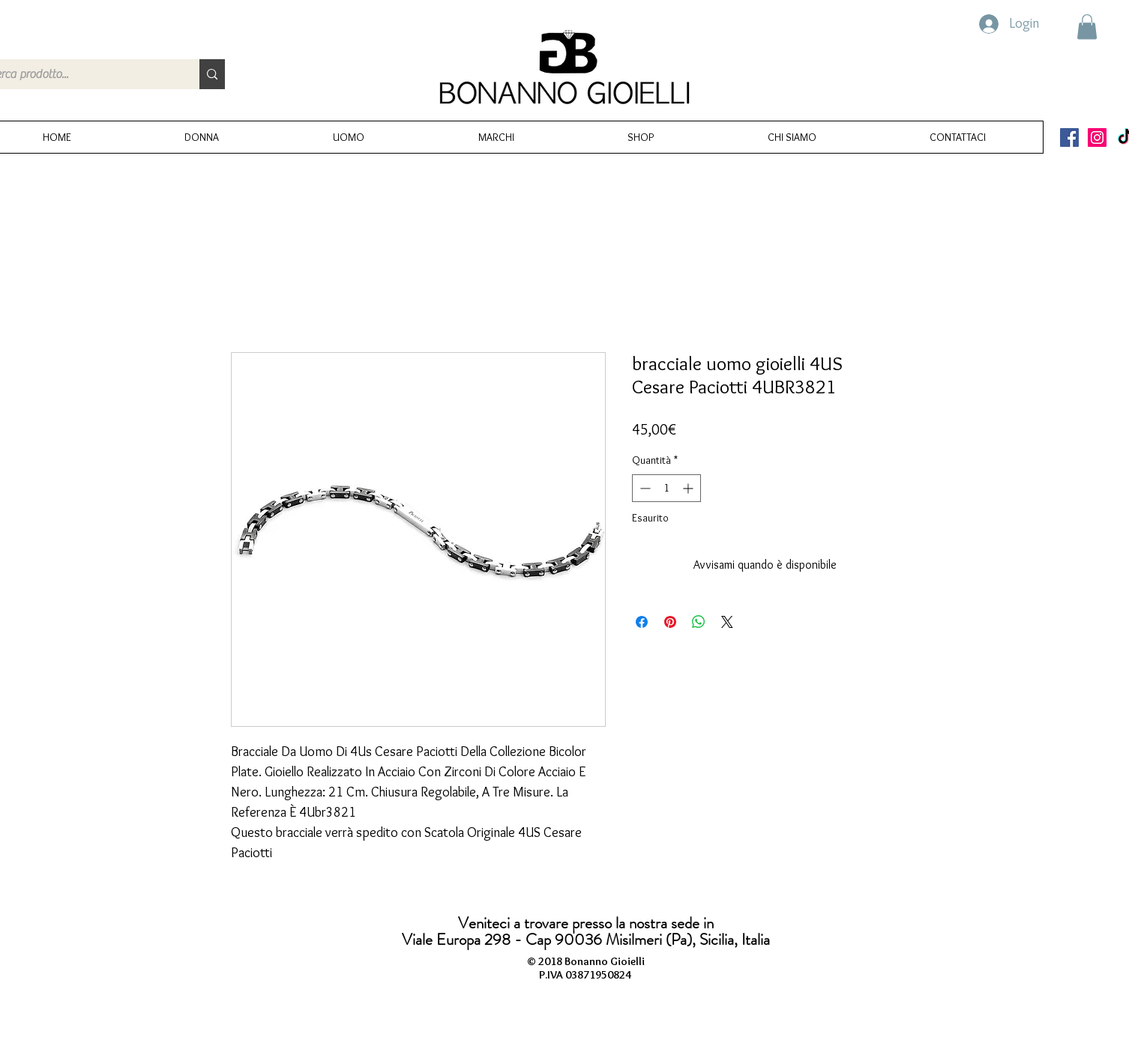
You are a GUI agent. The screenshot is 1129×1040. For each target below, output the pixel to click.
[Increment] (689, 488)
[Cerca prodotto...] (212, 74)
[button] (1087, 26)
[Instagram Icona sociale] (1097, 137)
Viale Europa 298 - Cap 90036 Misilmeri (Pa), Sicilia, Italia (586, 939)
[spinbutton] (666, 488)
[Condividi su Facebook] (642, 622)
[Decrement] (643, 488)
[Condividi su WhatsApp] (699, 622)
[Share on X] (727, 622)
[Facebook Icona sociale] (1069, 137)
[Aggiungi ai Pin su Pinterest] (670, 622)
